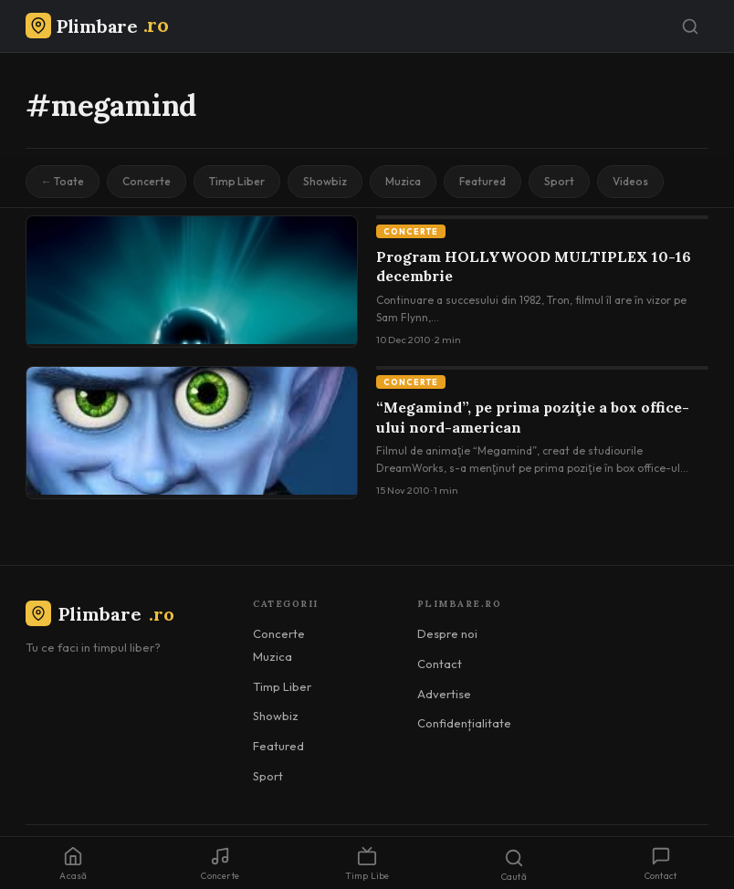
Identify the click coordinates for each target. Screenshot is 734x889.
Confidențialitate (464, 723)
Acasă (73, 864)
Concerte (146, 181)
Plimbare (100, 614)
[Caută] (690, 26)
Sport (559, 181)
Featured (482, 181)
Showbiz (325, 181)
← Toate (62, 181)
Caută (514, 865)
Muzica (403, 181)
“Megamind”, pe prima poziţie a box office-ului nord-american (532, 417)
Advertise (444, 693)
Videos (630, 181)
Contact (439, 663)
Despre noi (447, 633)
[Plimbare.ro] (97, 26)
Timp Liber (237, 181)
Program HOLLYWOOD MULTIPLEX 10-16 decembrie (533, 266)
